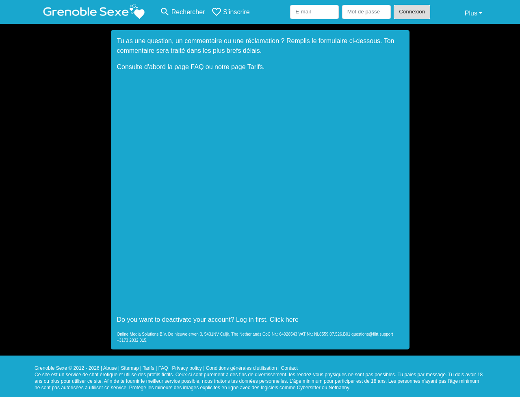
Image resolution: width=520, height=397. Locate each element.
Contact (289, 368)
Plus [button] (471, 13)
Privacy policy (187, 368)
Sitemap (130, 368)
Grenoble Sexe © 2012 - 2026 (67, 368)
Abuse (110, 368)
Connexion (412, 12)
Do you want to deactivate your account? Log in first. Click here (208, 319)
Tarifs (255, 66)
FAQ (197, 66)
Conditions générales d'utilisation (241, 368)
